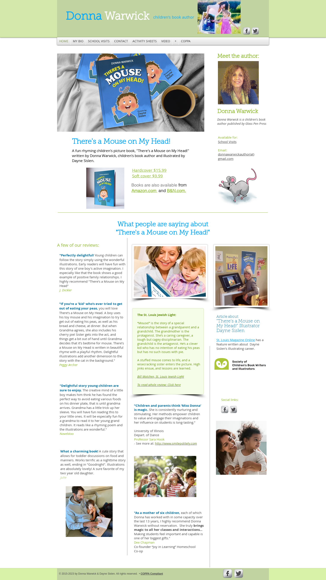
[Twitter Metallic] (255, 30)
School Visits (227, 141)
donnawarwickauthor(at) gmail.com (236, 156)
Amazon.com (144, 190)
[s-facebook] (246, 30)
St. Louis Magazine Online (235, 340)
